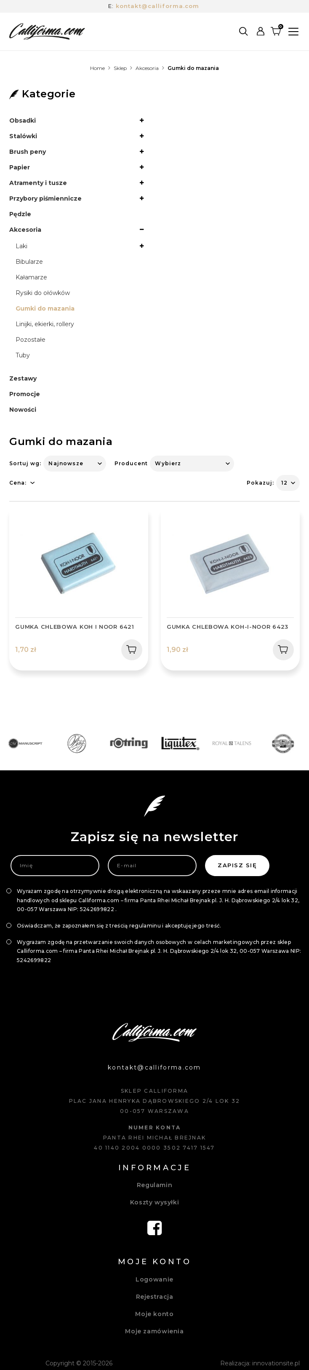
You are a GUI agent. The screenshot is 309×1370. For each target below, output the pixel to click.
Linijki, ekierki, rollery (45, 324)
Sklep (120, 68)
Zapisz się (237, 865)
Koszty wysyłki (154, 1202)
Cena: (18, 483)
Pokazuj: (260, 483)
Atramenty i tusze (38, 183)
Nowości (22, 409)
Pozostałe (30, 339)
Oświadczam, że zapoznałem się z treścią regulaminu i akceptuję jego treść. (119, 925)
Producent (131, 463)
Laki (21, 246)
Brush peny (27, 151)
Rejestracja (154, 1296)
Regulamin (155, 1185)
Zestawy (23, 378)
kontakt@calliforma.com (158, 6)
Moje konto (154, 1314)
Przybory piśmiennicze (45, 198)
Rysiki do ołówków (43, 293)
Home (97, 68)
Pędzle (20, 214)
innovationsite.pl (276, 1363)
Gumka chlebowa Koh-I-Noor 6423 (227, 626)
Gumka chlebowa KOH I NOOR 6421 (74, 626)
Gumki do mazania (45, 308)
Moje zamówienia (154, 1331)
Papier (19, 167)
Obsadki (22, 120)
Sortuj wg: (25, 463)
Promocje (24, 394)
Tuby (23, 355)
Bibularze (29, 261)
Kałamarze (31, 277)
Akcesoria (147, 68)
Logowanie (154, 1279)
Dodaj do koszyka (128, 649)
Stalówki (23, 136)
